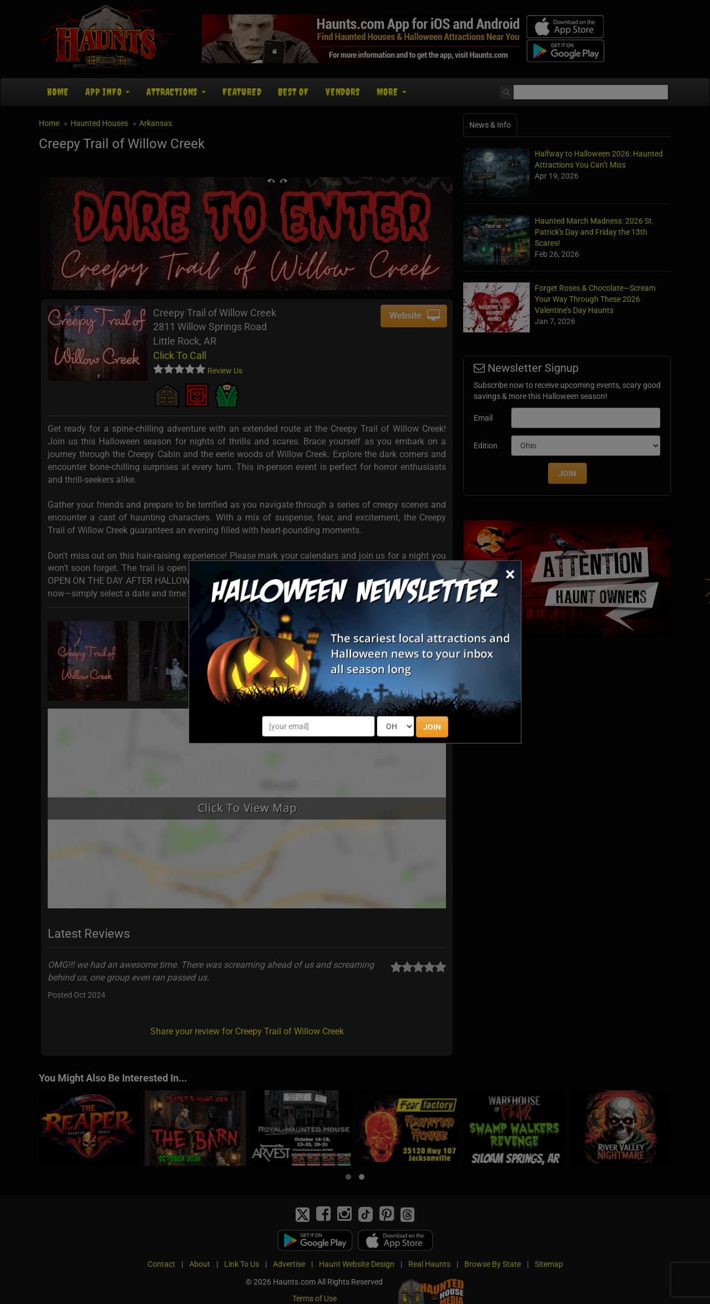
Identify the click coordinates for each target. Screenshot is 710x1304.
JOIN (432, 726)
